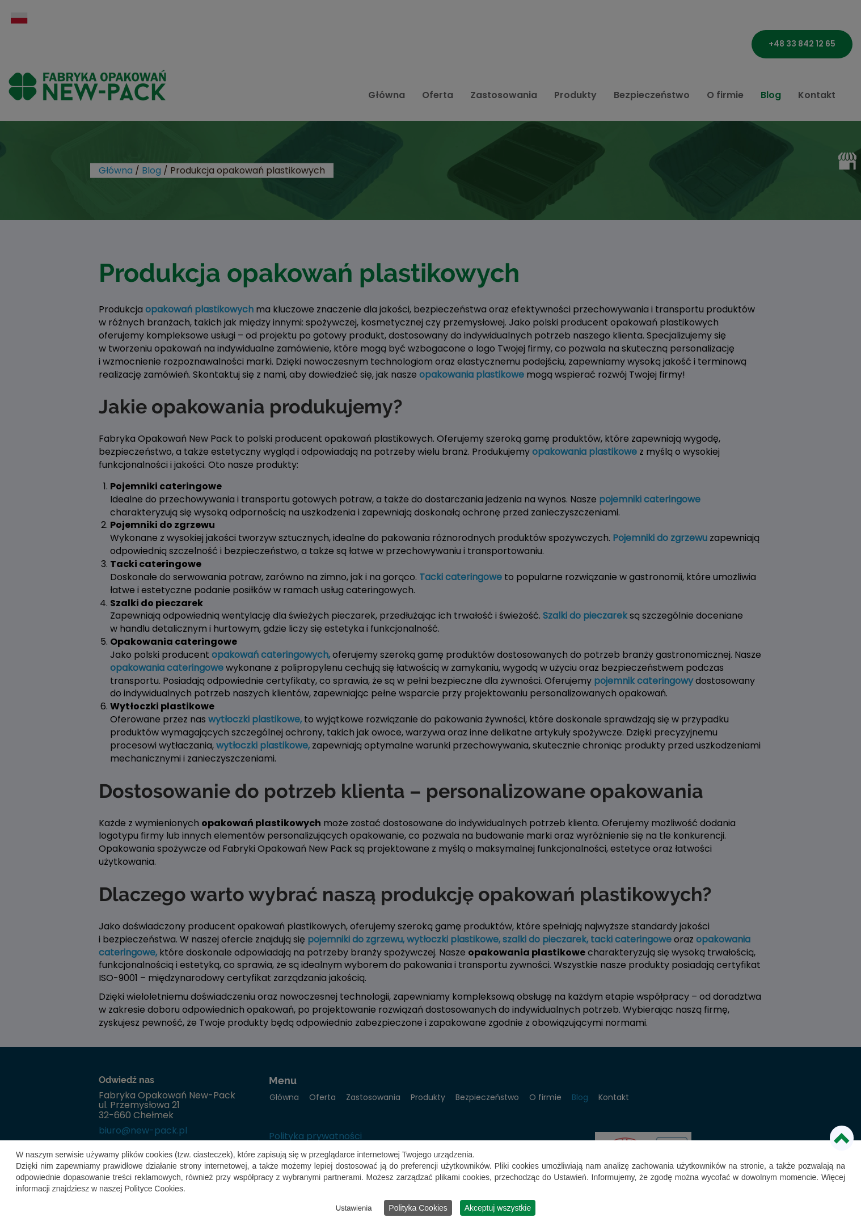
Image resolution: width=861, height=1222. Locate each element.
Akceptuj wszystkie (498, 1208)
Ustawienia (354, 1209)
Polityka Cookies (418, 1208)
